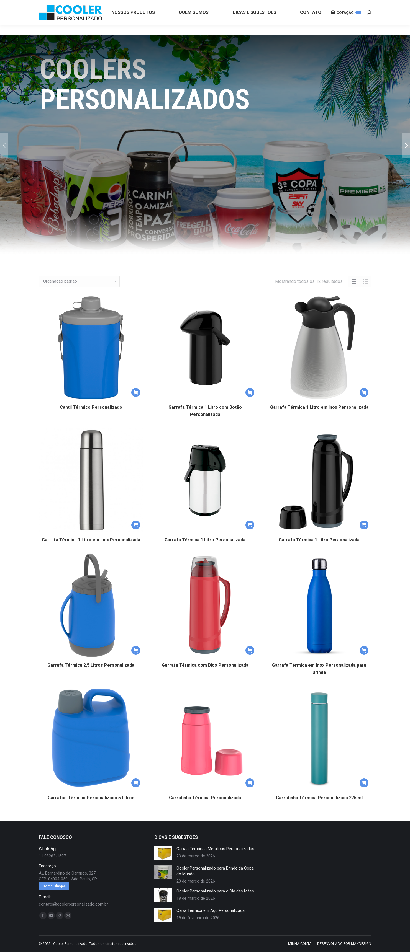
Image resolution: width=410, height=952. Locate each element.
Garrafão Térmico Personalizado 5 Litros (91, 797)
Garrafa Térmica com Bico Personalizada (205, 665)
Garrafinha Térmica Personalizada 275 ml (319, 797)
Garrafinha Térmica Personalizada (205, 797)
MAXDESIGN (361, 943)
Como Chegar (54, 886)
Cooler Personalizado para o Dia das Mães (215, 891)
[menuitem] (133, 22)
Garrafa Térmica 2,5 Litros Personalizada (90, 665)
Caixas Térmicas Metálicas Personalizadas (215, 848)
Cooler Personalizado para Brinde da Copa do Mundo (215, 871)
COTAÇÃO (346, 22)
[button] (135, 392)
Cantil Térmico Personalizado (91, 407)
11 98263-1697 (131, 5)
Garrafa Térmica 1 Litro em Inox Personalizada (319, 407)
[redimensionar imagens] (163, 853)
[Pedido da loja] (79, 281)
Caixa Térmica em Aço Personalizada (210, 910)
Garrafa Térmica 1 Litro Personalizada (205, 539)
